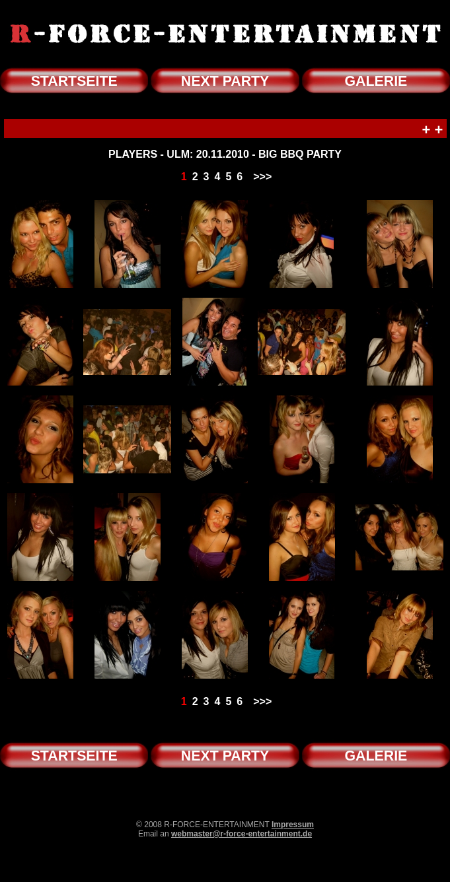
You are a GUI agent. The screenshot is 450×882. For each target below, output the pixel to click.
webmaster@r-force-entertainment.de (241, 833)
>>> (262, 176)
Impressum (293, 824)
